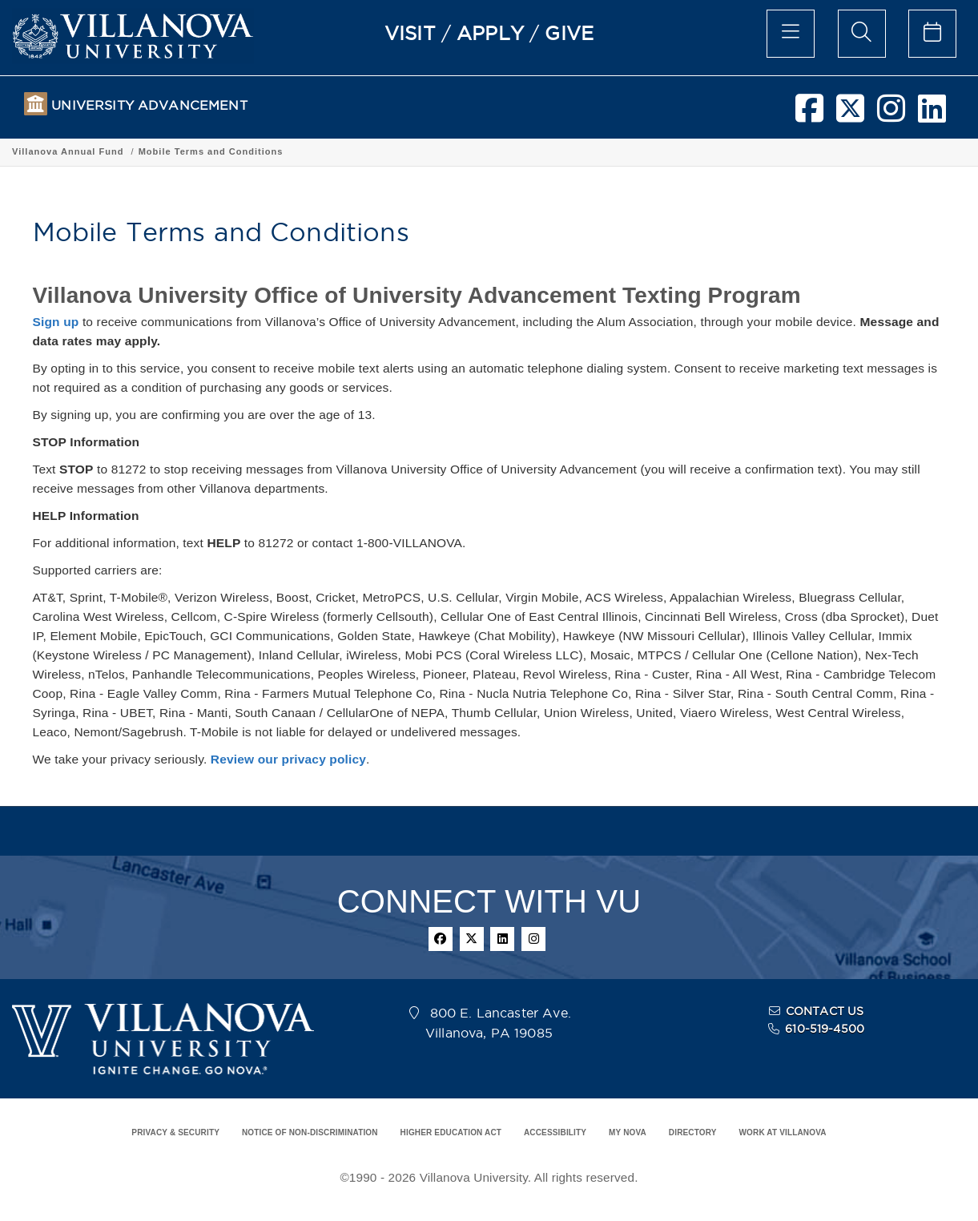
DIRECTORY (693, 1132)
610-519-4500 (824, 1028)
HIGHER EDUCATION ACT (450, 1132)
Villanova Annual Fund (223, 151)
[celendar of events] (932, 34)
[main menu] (791, 34)
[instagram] (891, 114)
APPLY (490, 32)
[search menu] (862, 34)
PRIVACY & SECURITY (175, 1132)
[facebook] (809, 114)
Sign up (56, 321)
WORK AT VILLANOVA (783, 1132)
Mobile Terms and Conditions (366, 151)
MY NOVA (627, 1132)
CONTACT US (825, 1011)
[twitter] (850, 114)
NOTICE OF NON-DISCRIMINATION (310, 1132)
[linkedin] (932, 114)
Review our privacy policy (288, 759)
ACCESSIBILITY (555, 1132)
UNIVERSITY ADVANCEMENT (149, 105)
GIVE (569, 32)
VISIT (410, 32)
